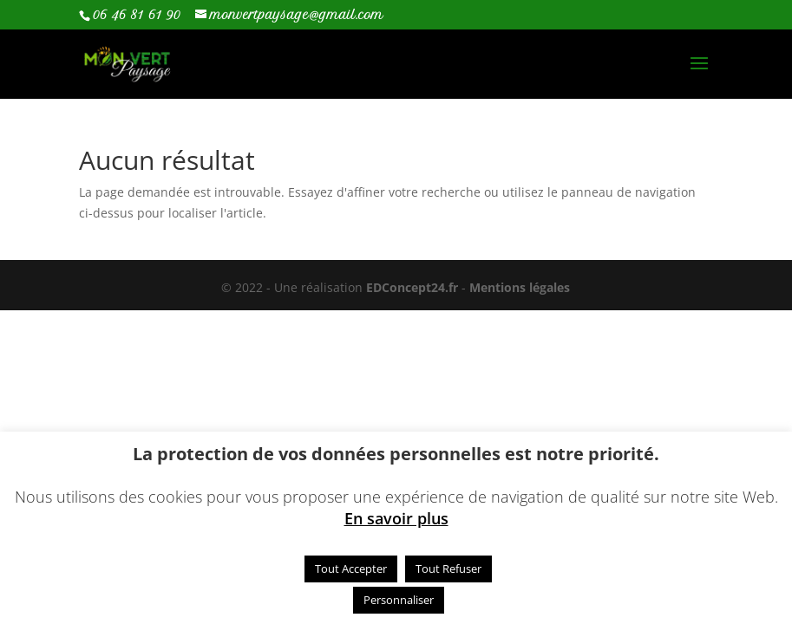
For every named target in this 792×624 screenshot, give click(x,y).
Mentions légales (519, 287)
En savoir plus (396, 518)
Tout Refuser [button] (448, 568)
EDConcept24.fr (413, 287)
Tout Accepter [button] (351, 568)
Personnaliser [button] (398, 600)
